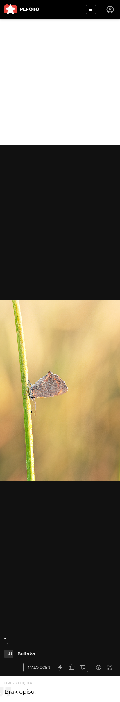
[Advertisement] (60, 82)
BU (9, 654)
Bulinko (26, 654)
